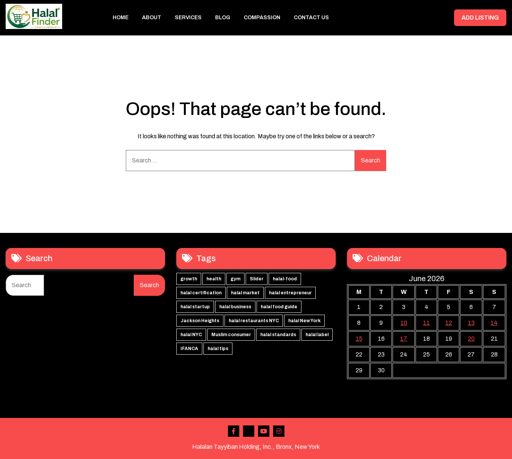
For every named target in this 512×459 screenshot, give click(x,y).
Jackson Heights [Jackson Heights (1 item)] (199, 320)
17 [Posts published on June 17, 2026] (403, 338)
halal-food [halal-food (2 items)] (285, 279)
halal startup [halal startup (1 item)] (195, 306)
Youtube (263, 431)
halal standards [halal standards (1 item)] (278, 334)
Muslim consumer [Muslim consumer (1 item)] (231, 334)
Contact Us (311, 17)
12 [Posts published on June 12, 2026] (448, 323)
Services (188, 17)
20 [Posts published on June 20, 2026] (471, 338)
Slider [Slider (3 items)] (256, 279)
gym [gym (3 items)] (235, 279)
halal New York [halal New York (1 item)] (304, 320)
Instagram (278, 431)
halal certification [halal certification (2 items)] (201, 292)
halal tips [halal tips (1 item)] (218, 348)
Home (120, 17)
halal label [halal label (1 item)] (317, 334)
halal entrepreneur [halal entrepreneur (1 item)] (290, 292)
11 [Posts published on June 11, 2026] (426, 323)
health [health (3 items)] (213, 279)
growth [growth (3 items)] (188, 279)
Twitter (248, 431)
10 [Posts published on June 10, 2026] (403, 323)
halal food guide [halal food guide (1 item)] (279, 306)
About (151, 17)
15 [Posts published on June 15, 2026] (359, 338)
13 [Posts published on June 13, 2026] (471, 323)
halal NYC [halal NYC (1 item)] (191, 334)
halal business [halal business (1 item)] (235, 306)
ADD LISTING (480, 17)
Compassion (262, 17)
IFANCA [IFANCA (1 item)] (189, 348)
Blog (222, 17)
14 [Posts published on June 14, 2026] (494, 323)
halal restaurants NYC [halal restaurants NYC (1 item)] (254, 320)
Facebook (233, 431)
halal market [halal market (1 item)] (245, 292)
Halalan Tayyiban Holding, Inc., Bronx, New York (256, 447)
